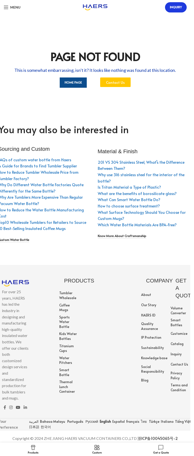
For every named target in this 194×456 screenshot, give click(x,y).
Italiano (167, 421)
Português (75, 421)
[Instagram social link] (11, 407)
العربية (33, 421)
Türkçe (153, 421)
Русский (91, 421)
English (105, 421)
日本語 (33, 426)
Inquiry (176, 7)
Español (118, 421)
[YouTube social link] (18, 407)
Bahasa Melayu (52, 421)
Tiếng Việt (182, 421)
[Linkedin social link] (25, 407)
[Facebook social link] (5, 407)
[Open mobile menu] (12, 7)
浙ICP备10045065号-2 (157, 438)
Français (132, 421)
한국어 (45, 426)
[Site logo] (95, 6)
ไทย (143, 421)
